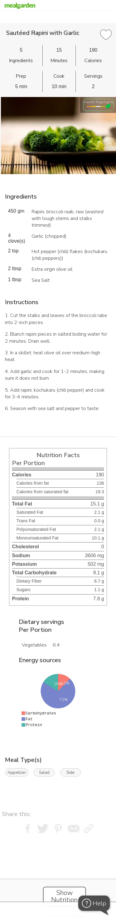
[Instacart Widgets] (58, 873)
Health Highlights (99, 102)
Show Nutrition (64, 896)
